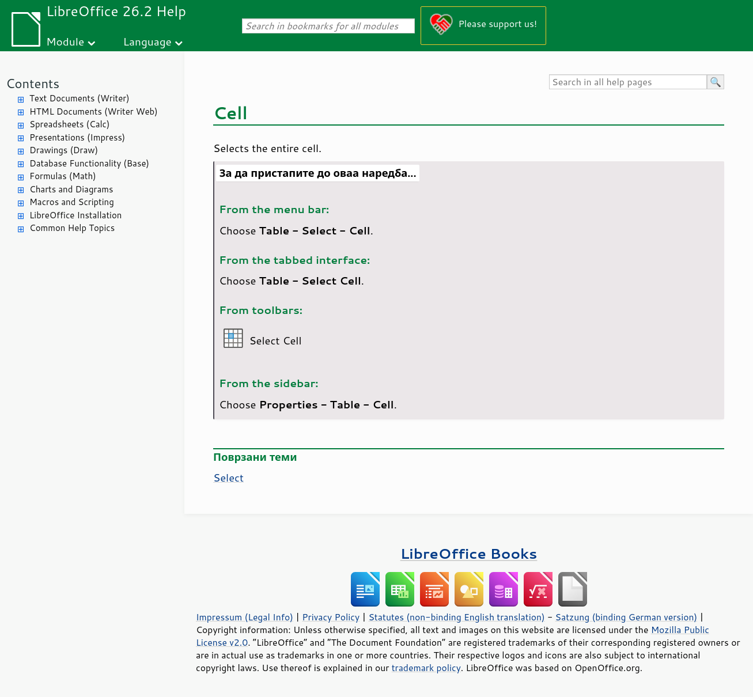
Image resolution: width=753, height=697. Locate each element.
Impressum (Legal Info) (244, 617)
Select (228, 477)
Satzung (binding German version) (626, 617)
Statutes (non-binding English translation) (456, 617)
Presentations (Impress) (77, 137)
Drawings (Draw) (63, 150)
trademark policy (426, 667)
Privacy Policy (331, 617)
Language (147, 41)
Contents (32, 83)
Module (65, 41)
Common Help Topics (72, 228)
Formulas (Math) (62, 176)
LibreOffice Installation (75, 215)
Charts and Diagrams (71, 189)
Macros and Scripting (71, 202)
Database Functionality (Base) (89, 163)
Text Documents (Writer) (79, 98)
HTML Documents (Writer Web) (93, 111)
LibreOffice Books (469, 553)
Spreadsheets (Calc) (69, 124)
